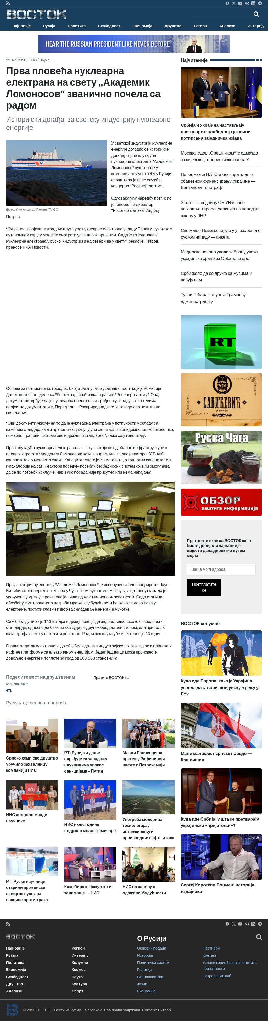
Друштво (173, 26)
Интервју (80, 955)
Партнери (211, 948)
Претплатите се (204, 587)
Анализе (227, 26)
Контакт (209, 955)
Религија (144, 970)
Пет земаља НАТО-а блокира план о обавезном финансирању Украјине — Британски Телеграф (218, 181)
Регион (200, 26)
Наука (44, 60)
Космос (79, 970)
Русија (49, 26)
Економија (142, 26)
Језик (142, 984)
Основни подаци (151, 948)
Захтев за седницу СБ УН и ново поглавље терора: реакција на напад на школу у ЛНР (220, 209)
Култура (79, 984)
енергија (57, 702)
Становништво (150, 977)
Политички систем (153, 962)
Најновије (21, 26)
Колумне (80, 962)
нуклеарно (34, 702)
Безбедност (109, 26)
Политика (77, 26)
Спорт (77, 991)
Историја (145, 955)
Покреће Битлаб (217, 976)
